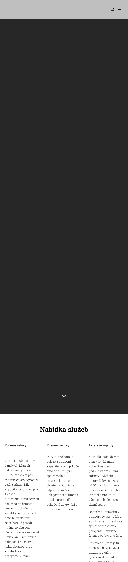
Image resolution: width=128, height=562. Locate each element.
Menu (119, 9)
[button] (112, 9)
